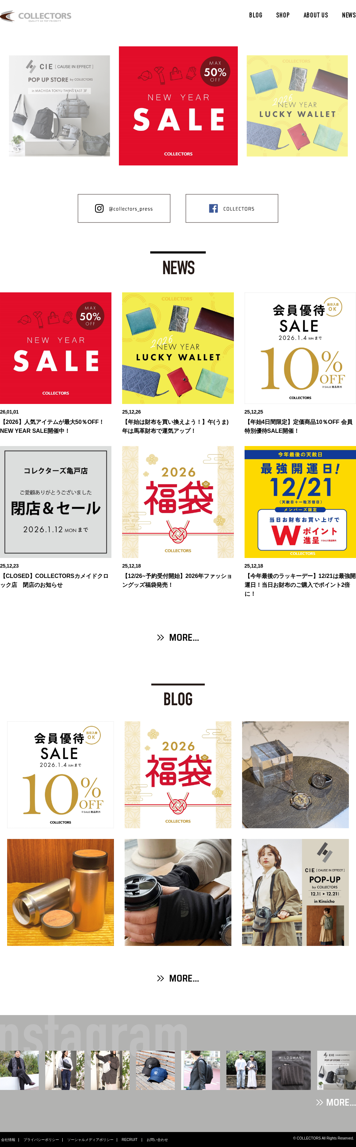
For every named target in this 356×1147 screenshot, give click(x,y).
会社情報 (8, 1140)
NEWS (349, 16)
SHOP (282, 16)
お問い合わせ (157, 1140)
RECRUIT (130, 1140)
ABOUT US (316, 16)
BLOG (255, 16)
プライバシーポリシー (41, 1140)
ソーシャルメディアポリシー (90, 1140)
